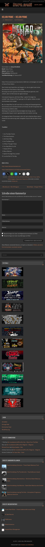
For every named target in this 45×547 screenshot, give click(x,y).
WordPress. (30, 545)
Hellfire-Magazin (11, 179)
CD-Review (26, 177)
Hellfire (38, 177)
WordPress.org (6, 429)
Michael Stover (6, 447)
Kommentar (5, 199)
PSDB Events (8, 519)
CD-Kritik (22, 177)
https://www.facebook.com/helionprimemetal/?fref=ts (16, 169)
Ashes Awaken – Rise (17, 447)
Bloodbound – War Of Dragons (10, 187)
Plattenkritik (25, 179)
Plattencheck (19, 20)
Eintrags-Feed (5, 424)
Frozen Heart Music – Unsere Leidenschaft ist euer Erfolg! (20, 509)
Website (4, 227)
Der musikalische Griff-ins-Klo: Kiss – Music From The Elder (23, 442)
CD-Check (17, 177)
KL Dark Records (9, 514)
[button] (3, 173)
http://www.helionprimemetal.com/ (11, 166)
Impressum (26, 1)
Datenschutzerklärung (37, 1)
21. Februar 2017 (8, 20)
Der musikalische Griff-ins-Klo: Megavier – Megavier (20, 445)
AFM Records (11, 177)
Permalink (15, 181)
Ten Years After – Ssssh (18, 452)
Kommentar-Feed (6, 427)
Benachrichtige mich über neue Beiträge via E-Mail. (17, 236)
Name (3, 215)
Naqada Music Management (12, 529)
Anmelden (4, 422)
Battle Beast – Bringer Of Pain (35, 187)
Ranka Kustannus (9, 524)
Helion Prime (33, 177)
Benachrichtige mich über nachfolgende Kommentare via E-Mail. (21, 233)
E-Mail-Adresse (6, 221)
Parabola (23, 545)
